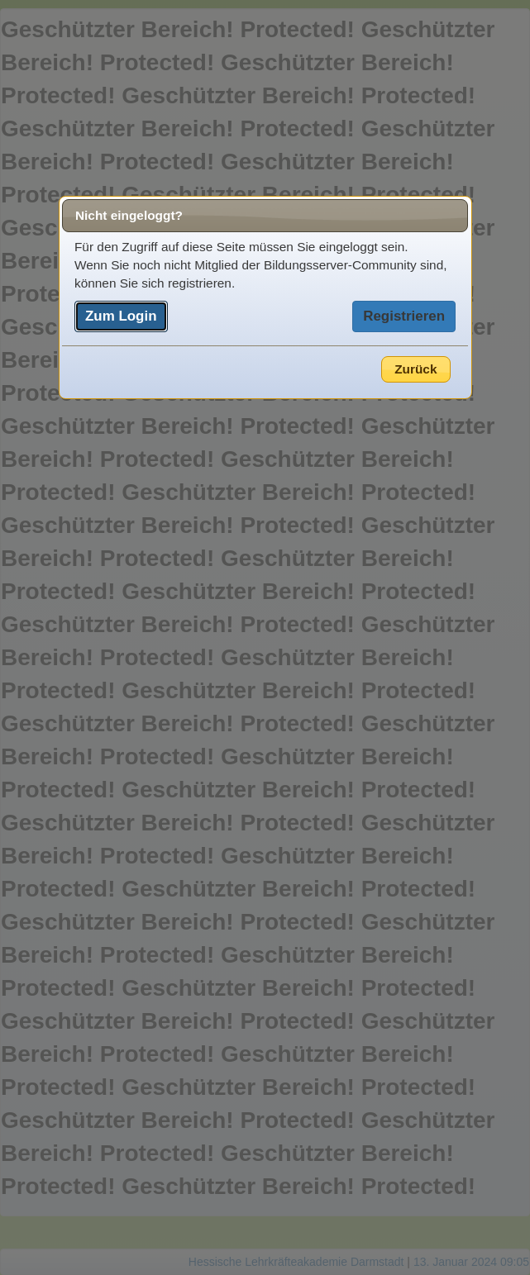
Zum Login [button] (121, 316)
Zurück (415, 369)
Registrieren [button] (404, 316)
